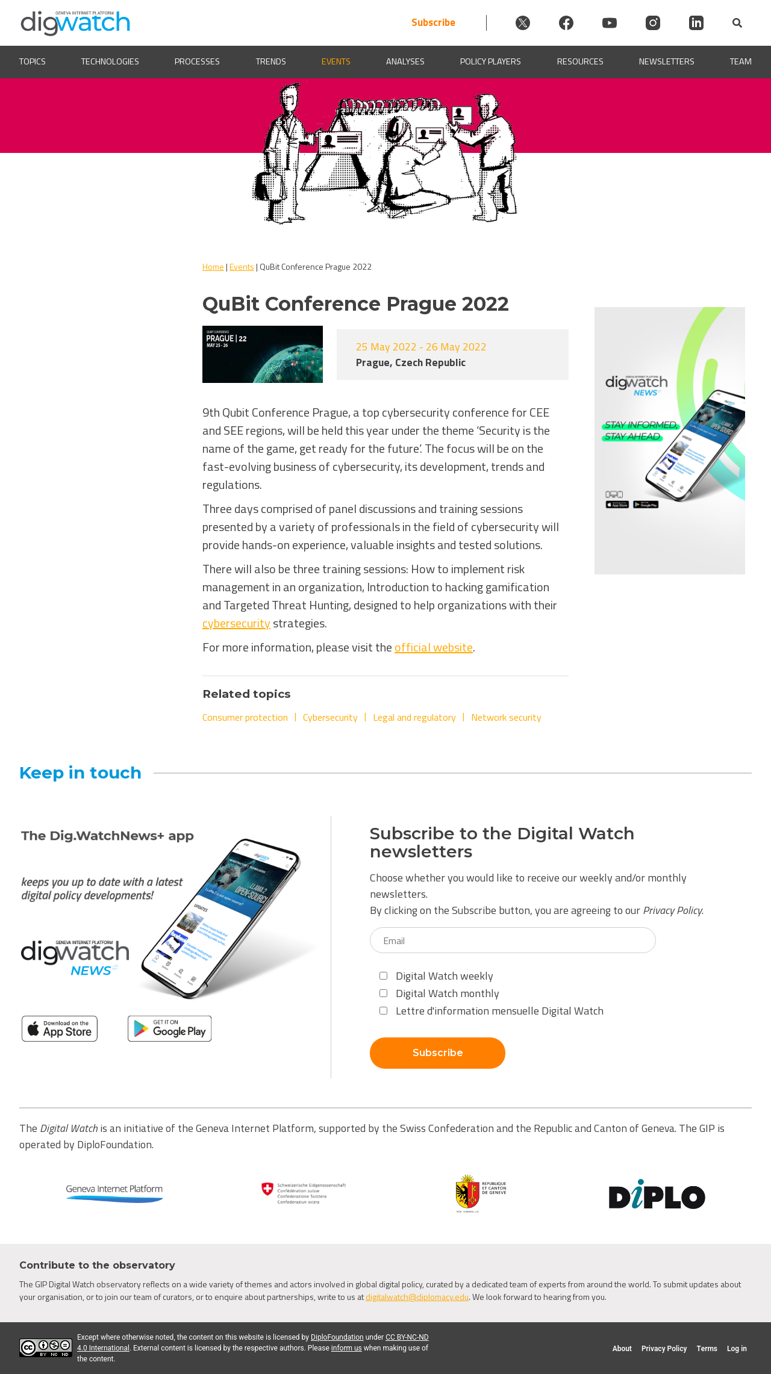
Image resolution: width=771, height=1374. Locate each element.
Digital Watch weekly (436, 976)
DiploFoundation (337, 1337)
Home (213, 266)
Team (741, 61)
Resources (580, 61)
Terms (706, 1348)
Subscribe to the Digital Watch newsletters (502, 843)
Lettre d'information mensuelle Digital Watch (491, 1011)
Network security (506, 717)
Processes (197, 61)
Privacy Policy (672, 910)
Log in (737, 1348)
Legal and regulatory (414, 717)
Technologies (110, 61)
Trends (271, 61)
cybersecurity (236, 623)
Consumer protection (245, 717)
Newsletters (667, 61)
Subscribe (433, 22)
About (622, 1348)
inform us (346, 1348)
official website (434, 647)
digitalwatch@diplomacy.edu (417, 1296)
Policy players (490, 61)
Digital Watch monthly (439, 993)
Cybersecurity (330, 717)
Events (336, 61)
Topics (32, 61)
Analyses (405, 61)
